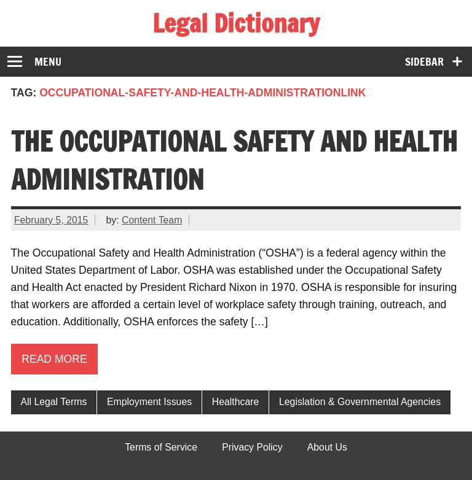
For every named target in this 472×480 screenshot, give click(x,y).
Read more (54, 359)
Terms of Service (161, 447)
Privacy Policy (252, 447)
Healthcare (235, 402)
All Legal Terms (53, 402)
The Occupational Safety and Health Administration (234, 160)
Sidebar (424, 61)
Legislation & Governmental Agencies (360, 402)
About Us (327, 447)
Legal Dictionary (236, 23)
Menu (47, 61)
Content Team (152, 220)
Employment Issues (149, 402)
